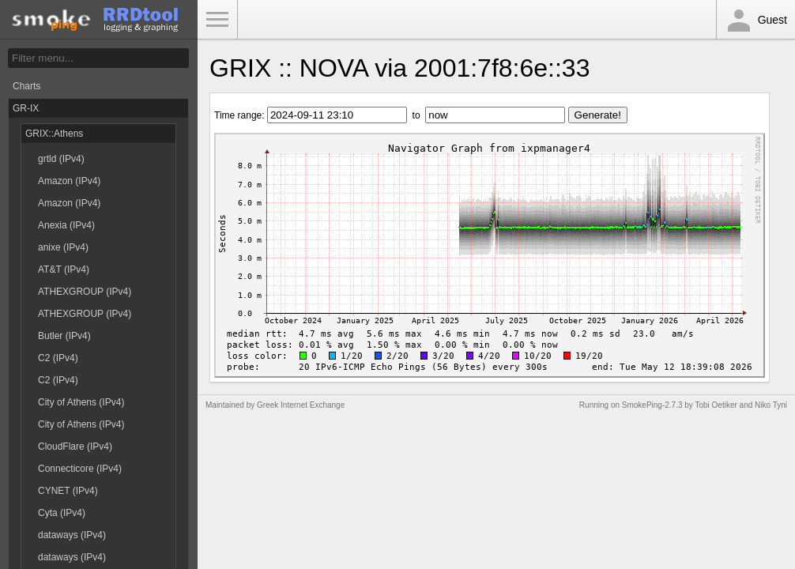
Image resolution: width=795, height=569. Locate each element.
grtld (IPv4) (61, 158)
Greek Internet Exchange (301, 405)
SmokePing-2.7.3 (652, 405)
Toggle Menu (217, 20)
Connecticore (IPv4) (80, 468)
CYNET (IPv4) (68, 490)
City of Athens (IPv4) (81, 402)
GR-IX (26, 108)
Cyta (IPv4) (61, 512)
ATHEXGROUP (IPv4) (84, 291)
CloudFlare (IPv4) (75, 446)
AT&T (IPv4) (63, 269)
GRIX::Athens (54, 133)
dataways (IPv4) (72, 535)
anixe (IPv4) (63, 247)
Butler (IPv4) (64, 335)
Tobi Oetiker (716, 405)
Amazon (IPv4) (69, 181)
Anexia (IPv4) (66, 225)
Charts (26, 86)
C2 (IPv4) (58, 358)
